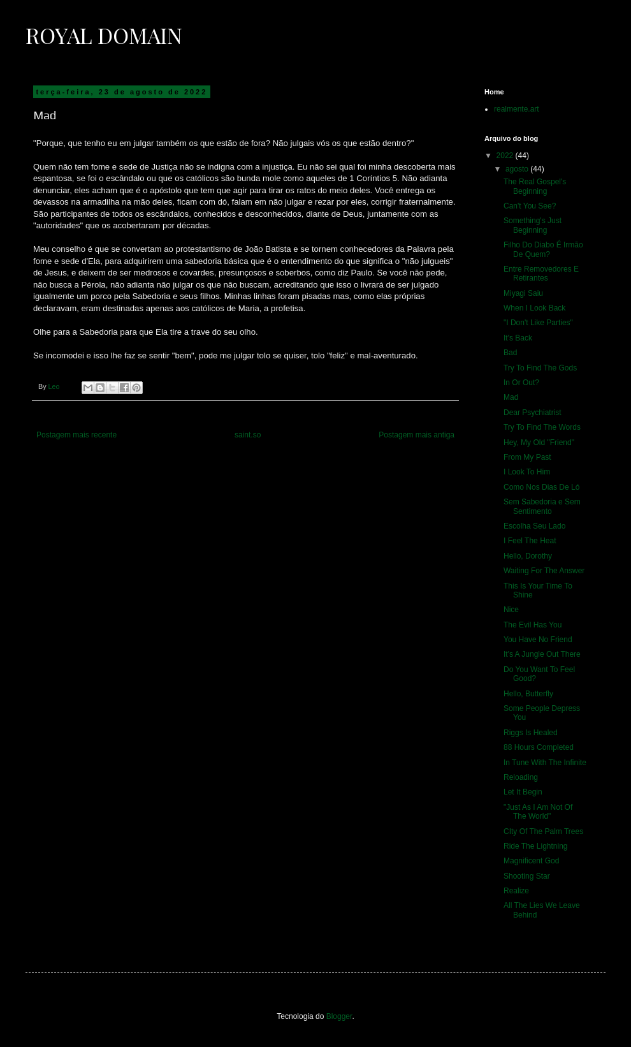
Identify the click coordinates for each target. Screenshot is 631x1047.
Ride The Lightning (536, 846)
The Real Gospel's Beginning (535, 186)
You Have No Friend (538, 639)
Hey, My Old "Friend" (539, 442)
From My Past (527, 457)
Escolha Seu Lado (534, 526)
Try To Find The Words (542, 427)
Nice (511, 609)
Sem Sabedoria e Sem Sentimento (542, 506)
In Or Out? (521, 382)
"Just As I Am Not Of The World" (538, 812)
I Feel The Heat (530, 540)
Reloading (521, 777)
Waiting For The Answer (544, 570)
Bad (510, 352)
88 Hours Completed (539, 747)
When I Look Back (534, 308)
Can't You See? (530, 205)
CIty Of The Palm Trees (543, 831)
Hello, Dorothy (528, 556)
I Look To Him (527, 471)
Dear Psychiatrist (533, 412)
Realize (516, 890)
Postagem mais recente (76, 434)
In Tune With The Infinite (545, 762)
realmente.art (516, 109)
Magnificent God (531, 860)
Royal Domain (103, 35)
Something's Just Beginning (533, 225)
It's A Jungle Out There (542, 654)
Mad (511, 397)
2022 (506, 155)
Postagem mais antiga (416, 434)
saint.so (248, 434)
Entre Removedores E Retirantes (541, 273)
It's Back (518, 337)
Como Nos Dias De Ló (541, 487)
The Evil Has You (533, 624)
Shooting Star (527, 876)
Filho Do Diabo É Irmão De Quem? (543, 249)
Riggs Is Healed (531, 732)
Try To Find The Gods (540, 367)
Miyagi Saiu (523, 293)
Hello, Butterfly (528, 693)
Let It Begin (523, 791)
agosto (517, 169)
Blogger (339, 1016)
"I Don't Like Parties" (538, 322)
